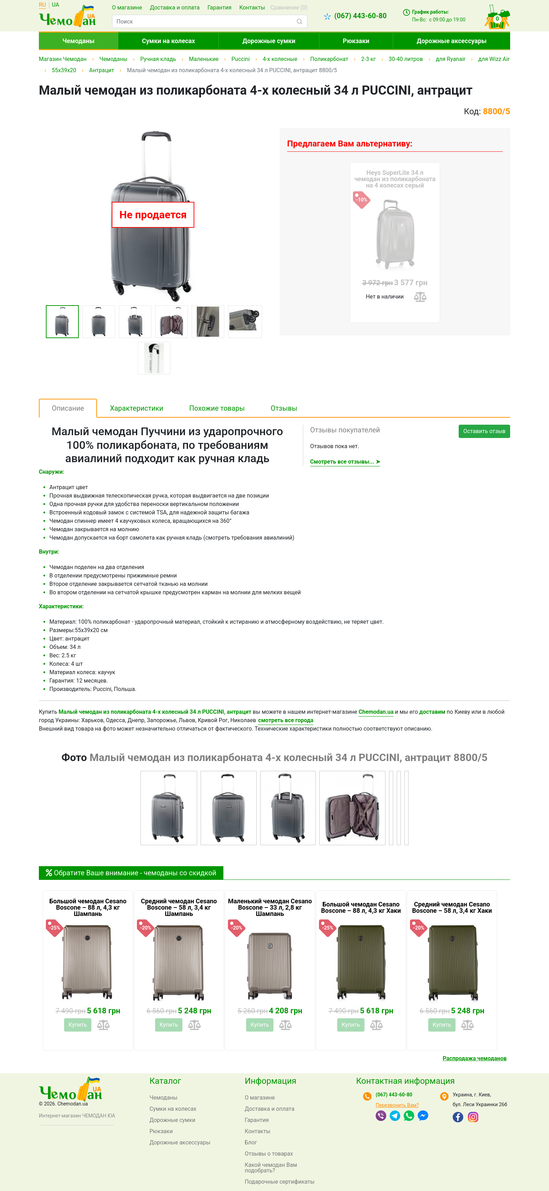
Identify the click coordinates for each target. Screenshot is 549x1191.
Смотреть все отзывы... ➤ (345, 461)
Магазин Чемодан (62, 59)
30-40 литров (406, 59)
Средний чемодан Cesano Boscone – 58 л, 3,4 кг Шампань (179, 907)
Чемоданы (78, 41)
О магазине (127, 7)
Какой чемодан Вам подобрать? (271, 1168)
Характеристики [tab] (137, 408)
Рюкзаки (356, 41)
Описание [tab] (68, 408)
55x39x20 (64, 70)
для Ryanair (451, 59)
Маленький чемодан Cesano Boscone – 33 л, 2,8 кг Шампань (270, 907)
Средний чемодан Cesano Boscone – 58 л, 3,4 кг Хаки (452, 907)
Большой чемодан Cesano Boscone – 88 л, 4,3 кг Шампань (87, 907)
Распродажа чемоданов (475, 1058)
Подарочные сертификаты (280, 1181)
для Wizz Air (493, 59)
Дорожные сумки (269, 41)
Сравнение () (288, 7)
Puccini (240, 59)
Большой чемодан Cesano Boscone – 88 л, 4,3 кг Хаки (361, 907)
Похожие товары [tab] (217, 408)
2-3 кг (368, 59)
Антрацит (101, 70)
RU (42, 5)
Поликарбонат (329, 59)
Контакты (252, 7)
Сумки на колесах (168, 41)
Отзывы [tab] (284, 408)
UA (55, 5)
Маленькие (204, 59)
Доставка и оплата (175, 7)
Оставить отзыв (484, 431)
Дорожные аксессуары (451, 41)
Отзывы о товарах (269, 1153)
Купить (78, 1024)
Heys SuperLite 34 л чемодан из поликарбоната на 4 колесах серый (395, 179)
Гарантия (219, 7)
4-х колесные (280, 59)
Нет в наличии (385, 296)
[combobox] (209, 21)
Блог (251, 1142)
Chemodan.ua (376, 712)
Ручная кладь (158, 59)
